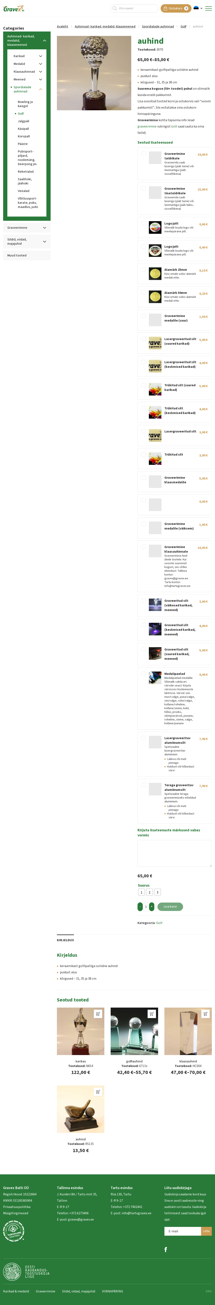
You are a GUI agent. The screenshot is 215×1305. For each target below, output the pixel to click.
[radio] (141, 892)
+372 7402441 (132, 1207)
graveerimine (147, 126)
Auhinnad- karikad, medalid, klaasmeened (105, 26)
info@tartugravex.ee (136, 1213)
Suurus (143, 885)
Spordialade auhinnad (158, 26)
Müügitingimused (15, 1213)
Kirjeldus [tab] (65, 940)
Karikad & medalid (16, 1291)
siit (175, 126)
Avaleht (62, 26)
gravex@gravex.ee (81, 1219)
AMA (209, 1291)
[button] (198, 8)
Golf (183, 26)
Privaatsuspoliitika (16, 1207)
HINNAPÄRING (112, 1291)
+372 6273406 (79, 1213)
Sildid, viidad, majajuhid (78, 1291)
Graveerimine (45, 1291)
